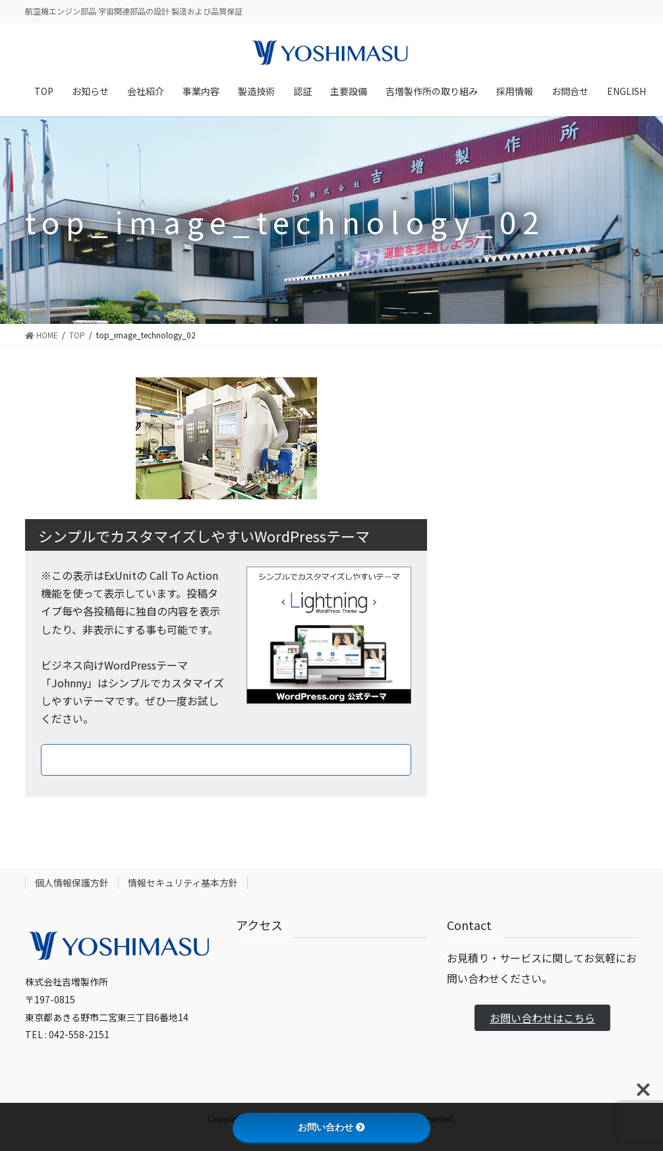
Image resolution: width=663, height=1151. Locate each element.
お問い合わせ (331, 1127)
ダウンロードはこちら (226, 759)
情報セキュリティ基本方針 (183, 882)
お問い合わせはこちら (542, 1018)
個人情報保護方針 (72, 882)
